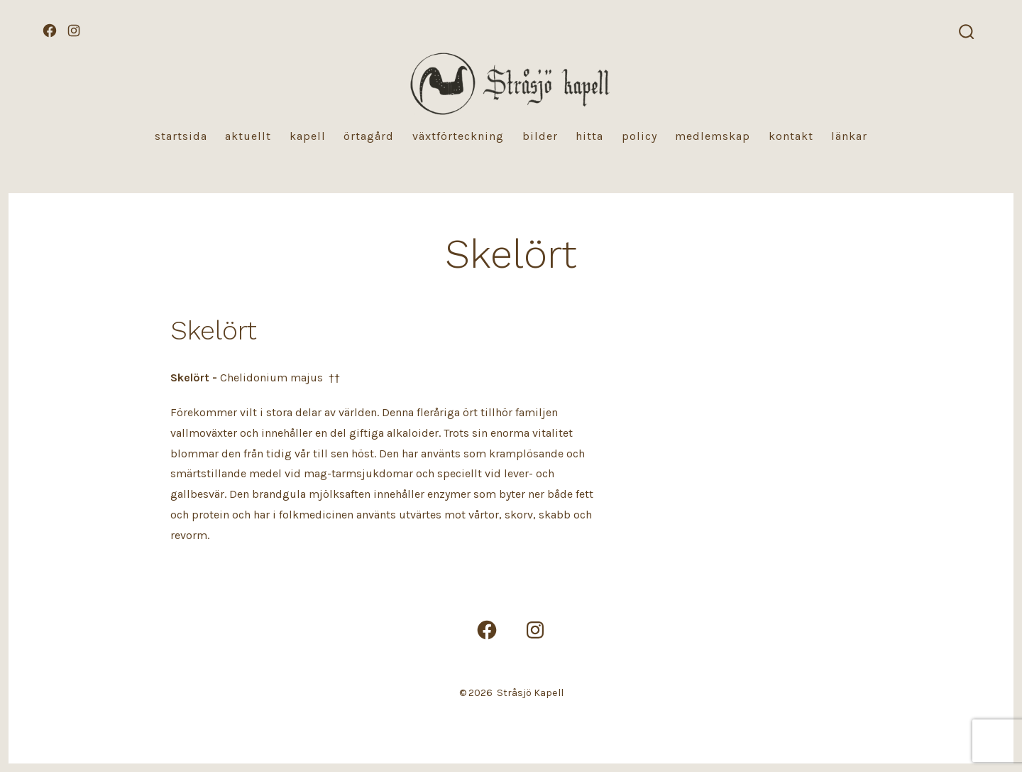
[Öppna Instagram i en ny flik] (73, 30)
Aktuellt (248, 136)
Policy (639, 136)
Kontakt (791, 136)
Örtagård (369, 136)
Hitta (589, 136)
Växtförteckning (458, 136)
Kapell (308, 136)
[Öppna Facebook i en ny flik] (49, 30)
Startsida (181, 136)
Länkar (849, 136)
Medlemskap (712, 136)
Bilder (540, 136)
